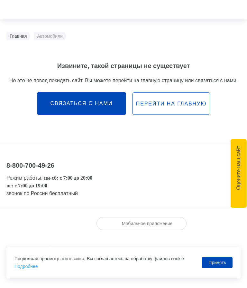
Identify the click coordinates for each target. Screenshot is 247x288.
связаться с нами (81, 103)
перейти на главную (171, 103)
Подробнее (26, 266)
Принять (217, 262)
